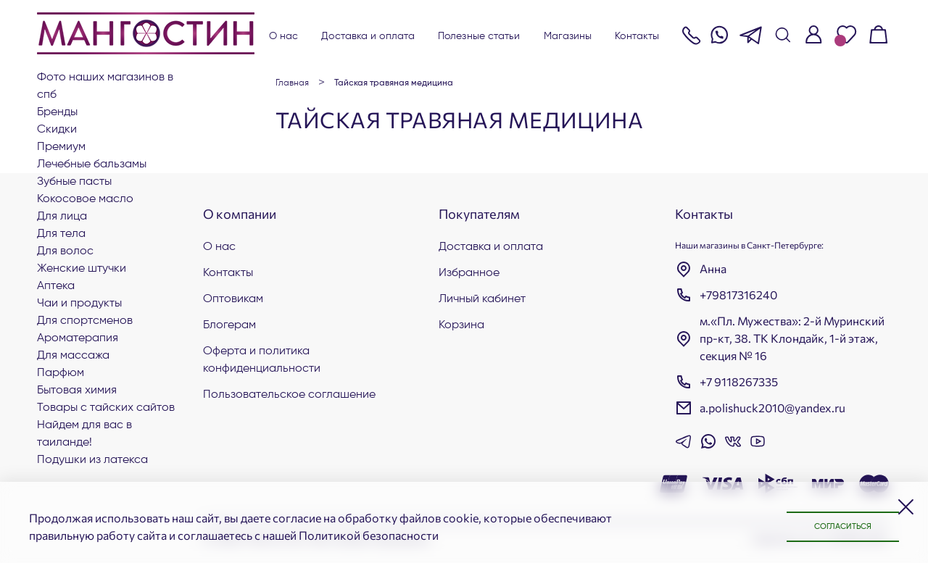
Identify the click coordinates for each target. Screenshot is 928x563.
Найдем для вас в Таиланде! (84, 434)
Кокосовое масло (85, 199)
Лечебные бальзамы (91, 164)
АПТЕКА (56, 286)
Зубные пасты (74, 182)
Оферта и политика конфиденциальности (261, 360)
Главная (292, 83)
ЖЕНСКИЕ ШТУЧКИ (81, 269)
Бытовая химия (77, 390)
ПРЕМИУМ (61, 147)
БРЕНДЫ (57, 112)
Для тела (61, 234)
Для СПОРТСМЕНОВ (85, 321)
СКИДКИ (57, 129)
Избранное (469, 273)
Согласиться (834, 526)
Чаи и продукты (79, 303)
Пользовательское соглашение (289, 395)
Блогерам (229, 325)
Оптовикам (233, 299)
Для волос (65, 251)
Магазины (568, 36)
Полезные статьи (479, 36)
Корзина (461, 325)
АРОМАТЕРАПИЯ (77, 338)
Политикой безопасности (369, 535)
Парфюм (60, 373)
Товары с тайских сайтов (106, 408)
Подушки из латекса (92, 460)
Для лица (62, 216)
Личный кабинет (482, 299)
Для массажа (73, 356)
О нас (284, 36)
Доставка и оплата (368, 36)
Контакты (637, 36)
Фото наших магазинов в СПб (105, 86)
